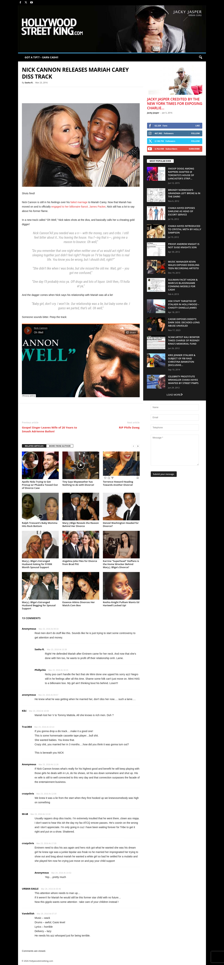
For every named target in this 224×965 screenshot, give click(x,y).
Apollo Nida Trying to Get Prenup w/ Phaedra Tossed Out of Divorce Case (40, 485)
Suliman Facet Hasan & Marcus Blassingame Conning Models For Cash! (183, 284)
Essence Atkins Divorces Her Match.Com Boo (78, 604)
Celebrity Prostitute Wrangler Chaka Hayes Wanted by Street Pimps (183, 380)
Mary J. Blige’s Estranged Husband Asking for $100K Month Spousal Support (37, 564)
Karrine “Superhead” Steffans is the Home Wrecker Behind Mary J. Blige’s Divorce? (121, 564)
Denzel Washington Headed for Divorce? (121, 524)
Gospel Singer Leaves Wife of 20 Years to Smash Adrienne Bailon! (49, 429)
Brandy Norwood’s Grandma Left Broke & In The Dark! (184, 193)
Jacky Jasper (153, 112)
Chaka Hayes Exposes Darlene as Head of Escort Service (181, 211)
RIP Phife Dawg (129, 427)
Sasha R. (29, 82)
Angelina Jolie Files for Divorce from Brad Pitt (79, 562)
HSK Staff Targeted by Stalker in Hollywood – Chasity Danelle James (183, 304)
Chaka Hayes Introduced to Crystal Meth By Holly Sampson (184, 229)
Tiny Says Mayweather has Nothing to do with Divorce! (78, 483)
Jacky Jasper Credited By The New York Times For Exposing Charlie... (174, 103)
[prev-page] (133, 446)
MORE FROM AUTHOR (59, 446)
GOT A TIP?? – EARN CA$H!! (41, 57)
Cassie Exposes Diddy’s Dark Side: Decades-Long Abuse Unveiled (184, 322)
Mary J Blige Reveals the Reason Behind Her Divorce (80, 524)
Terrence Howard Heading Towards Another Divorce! (118, 483)
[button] (200, 57)
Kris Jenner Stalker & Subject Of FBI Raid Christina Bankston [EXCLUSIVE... (181, 360)
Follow (195, 133)
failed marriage (79, 202)
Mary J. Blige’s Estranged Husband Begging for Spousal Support (39, 605)
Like (197, 125)
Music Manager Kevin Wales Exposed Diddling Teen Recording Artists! (183, 265)
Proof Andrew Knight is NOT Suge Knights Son (183, 245)
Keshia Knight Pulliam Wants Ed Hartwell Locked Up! (121, 604)
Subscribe (194, 148)
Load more (175, 394)
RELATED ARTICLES (34, 446)
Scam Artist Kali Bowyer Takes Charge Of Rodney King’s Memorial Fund (184, 340)
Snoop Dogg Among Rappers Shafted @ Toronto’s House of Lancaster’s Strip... (181, 173)
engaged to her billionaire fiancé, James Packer (78, 206)
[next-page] (138, 446)
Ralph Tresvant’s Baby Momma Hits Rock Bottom (39, 524)
